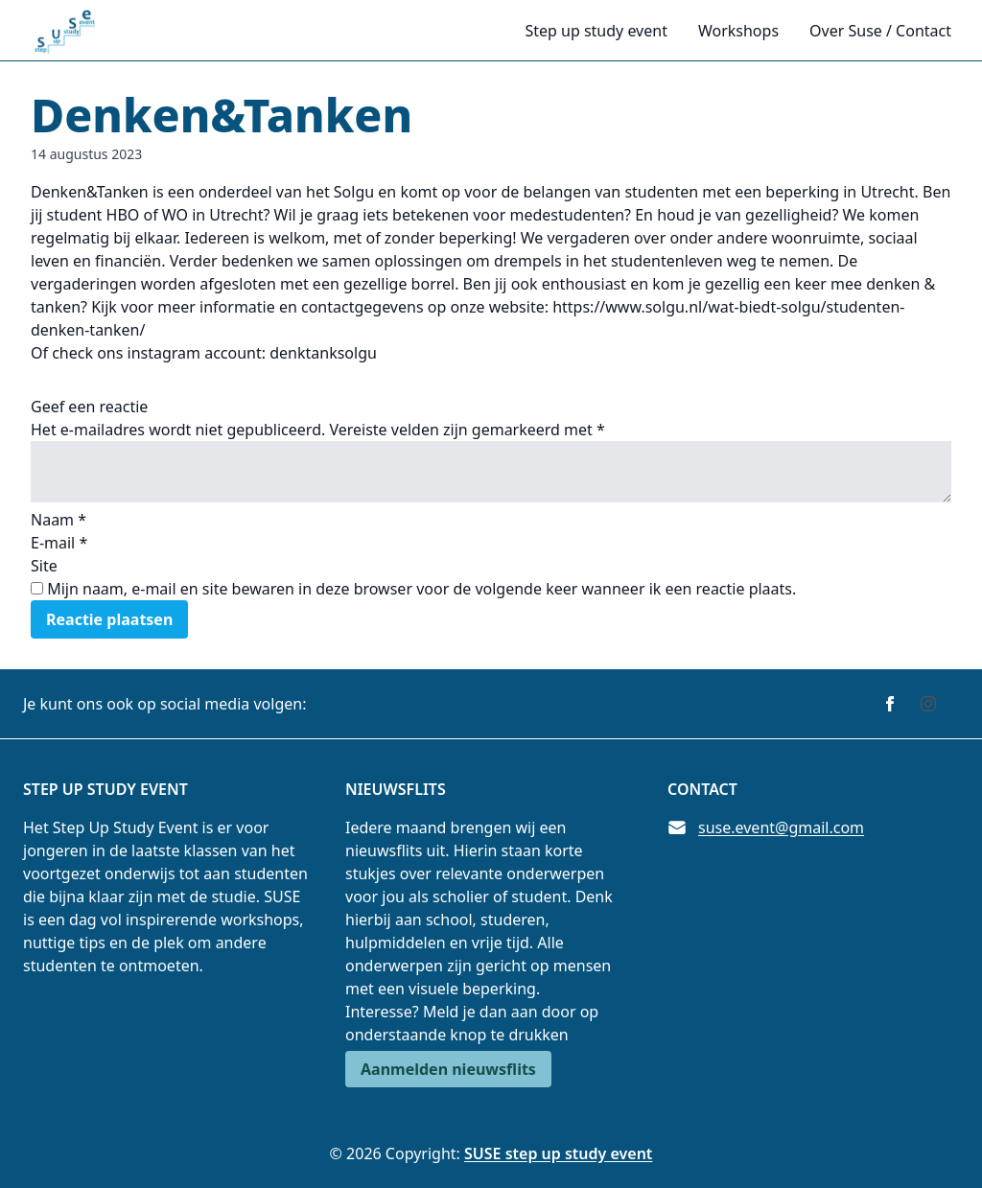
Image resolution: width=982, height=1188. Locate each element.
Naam (58, 519)
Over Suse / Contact (880, 30)
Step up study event (595, 30)
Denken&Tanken (221, 114)
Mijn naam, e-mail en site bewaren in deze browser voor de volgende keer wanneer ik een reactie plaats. (421, 588)
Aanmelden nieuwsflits (448, 1069)
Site (44, 565)
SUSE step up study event (558, 1153)
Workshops (738, 30)
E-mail (59, 542)
